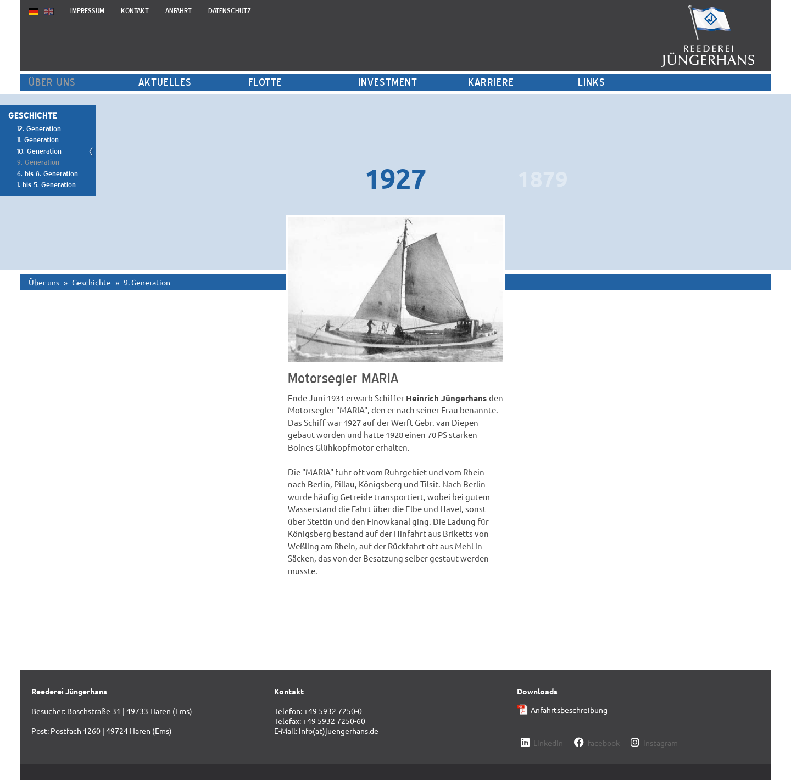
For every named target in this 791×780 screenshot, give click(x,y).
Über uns (52, 82)
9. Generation (38, 162)
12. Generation (39, 128)
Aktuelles (165, 82)
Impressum (87, 11)
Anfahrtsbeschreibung (569, 710)
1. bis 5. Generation (46, 184)
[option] (395, 176)
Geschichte (91, 282)
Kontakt (135, 11)
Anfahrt (178, 11)
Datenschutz (229, 11)
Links (591, 82)
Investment (387, 82)
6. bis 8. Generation (47, 173)
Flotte (265, 82)
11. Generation (38, 139)
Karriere (491, 82)
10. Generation (39, 151)
